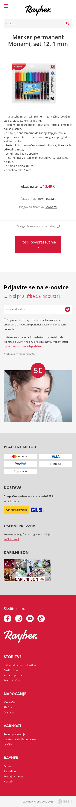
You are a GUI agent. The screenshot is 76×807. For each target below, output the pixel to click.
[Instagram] (18, 618)
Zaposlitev (10, 771)
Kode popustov (13, 675)
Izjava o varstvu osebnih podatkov (23, 346)
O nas (7, 766)
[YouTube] (30, 618)
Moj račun (10, 702)
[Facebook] (7, 618)
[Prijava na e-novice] (67, 309)
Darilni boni (11, 670)
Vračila (8, 744)
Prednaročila (12, 680)
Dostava (9, 712)
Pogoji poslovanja (14, 734)
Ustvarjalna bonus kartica (20, 665)
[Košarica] (68, 6)
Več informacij (11, 501)
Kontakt (8, 781)
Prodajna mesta (13, 776)
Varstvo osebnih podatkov (20, 739)
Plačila (8, 707)
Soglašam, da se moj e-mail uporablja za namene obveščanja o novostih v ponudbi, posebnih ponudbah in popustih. (35, 324)
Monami (51, 207)
